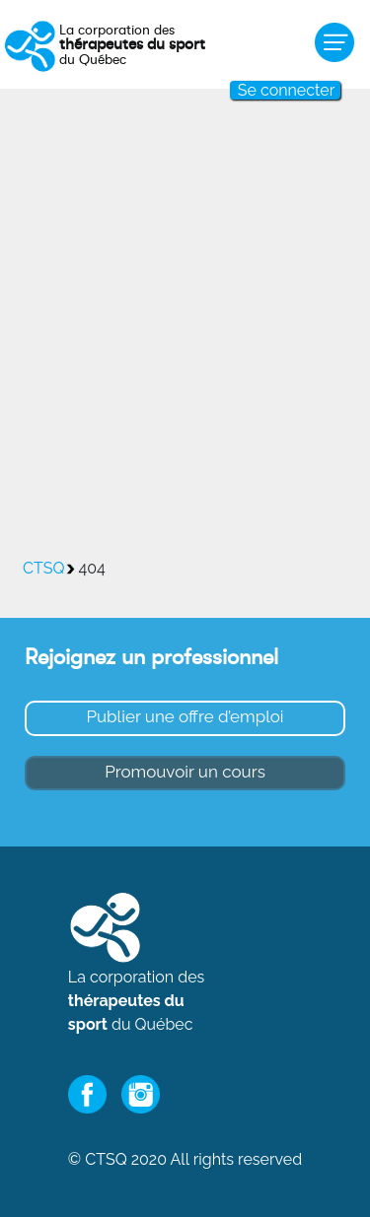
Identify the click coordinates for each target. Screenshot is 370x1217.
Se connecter (286, 90)
